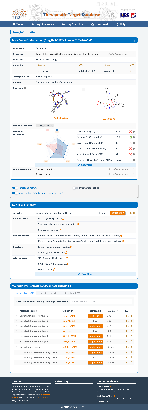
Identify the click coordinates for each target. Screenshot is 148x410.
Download (99, 24)
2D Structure (110, 119)
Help (121, 24)
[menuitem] (18, 24)
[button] (86, 54)
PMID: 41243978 (42, 397)
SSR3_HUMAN (69, 341)
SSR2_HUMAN (69, 316)
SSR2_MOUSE (68, 321)
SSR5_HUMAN (69, 326)
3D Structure (61, 118)
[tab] (24, 293)
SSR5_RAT (67, 331)
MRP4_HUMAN (69, 362)
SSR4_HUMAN (69, 336)
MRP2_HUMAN (69, 352)
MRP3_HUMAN (69, 357)
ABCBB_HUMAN (70, 347)
